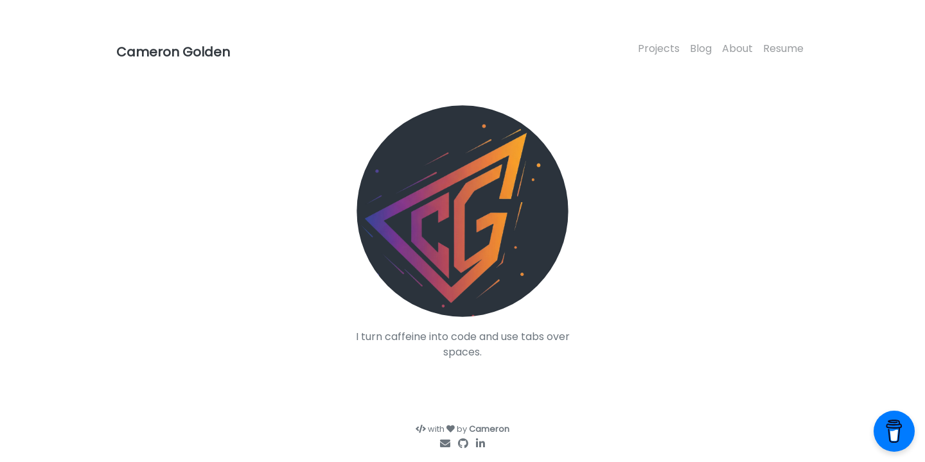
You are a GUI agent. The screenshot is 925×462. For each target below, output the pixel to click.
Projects (659, 48)
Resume (783, 48)
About (737, 48)
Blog (701, 48)
